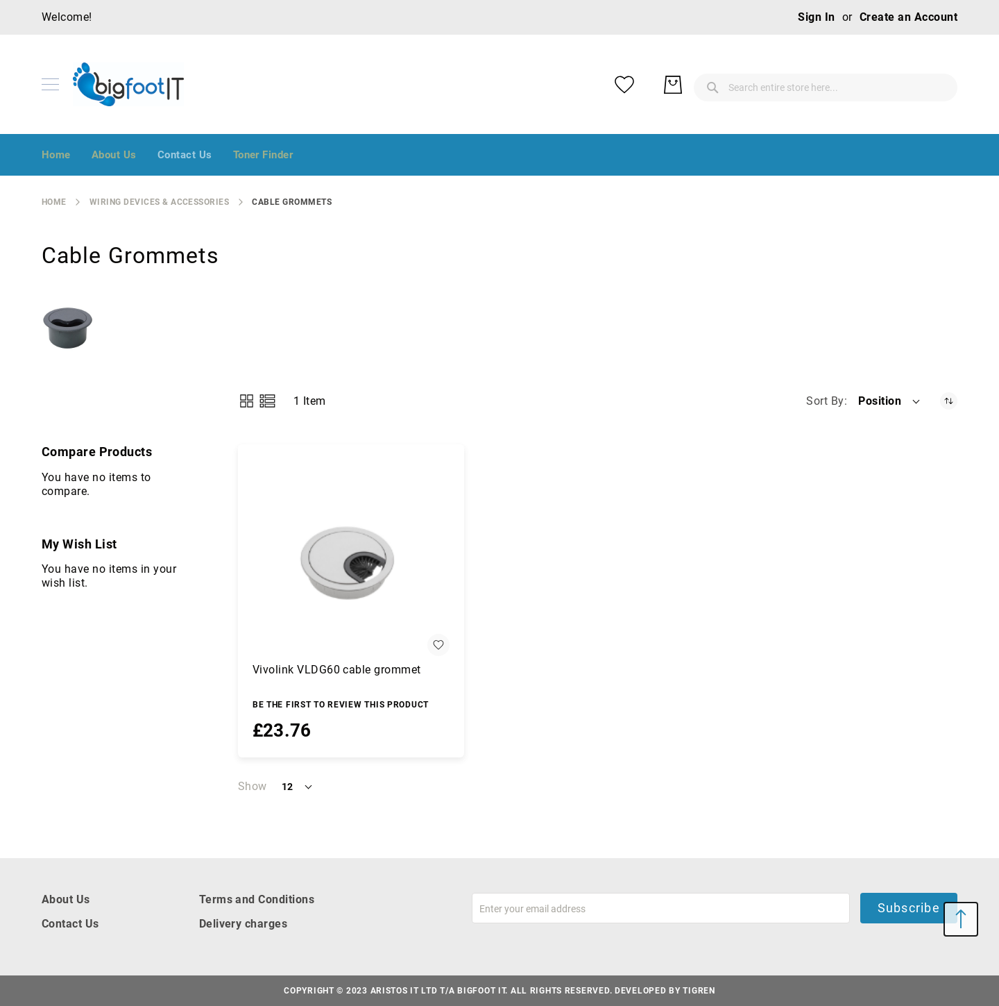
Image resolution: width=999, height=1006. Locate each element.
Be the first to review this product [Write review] (341, 705)
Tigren (699, 991)
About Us (66, 899)
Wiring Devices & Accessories (159, 202)
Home (54, 202)
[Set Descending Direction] (948, 401)
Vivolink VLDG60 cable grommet (337, 669)
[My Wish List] (888, 85)
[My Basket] (936, 85)
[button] (890, 401)
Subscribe (909, 907)
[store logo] (128, 84)
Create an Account (908, 17)
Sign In (816, 17)
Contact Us (70, 923)
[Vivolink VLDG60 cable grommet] (351, 557)
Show (252, 786)
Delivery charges (243, 923)
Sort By (825, 401)
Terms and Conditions (257, 899)
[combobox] (714, 85)
